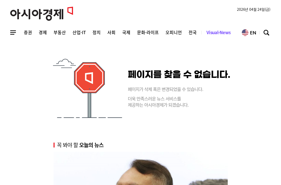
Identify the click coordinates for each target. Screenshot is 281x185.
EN (249, 32)
